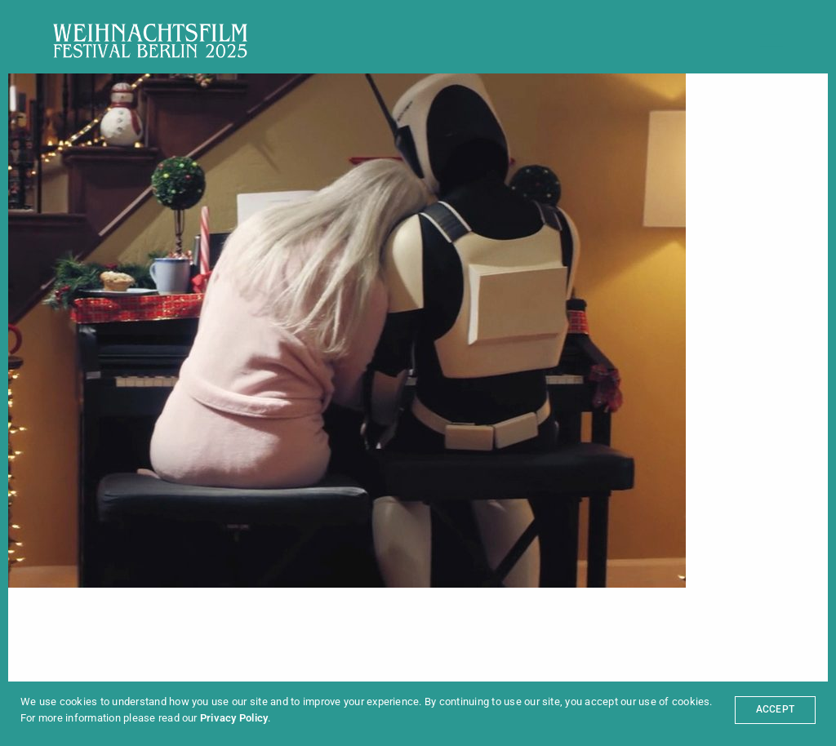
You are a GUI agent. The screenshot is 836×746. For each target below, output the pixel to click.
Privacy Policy (234, 718)
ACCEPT (775, 709)
